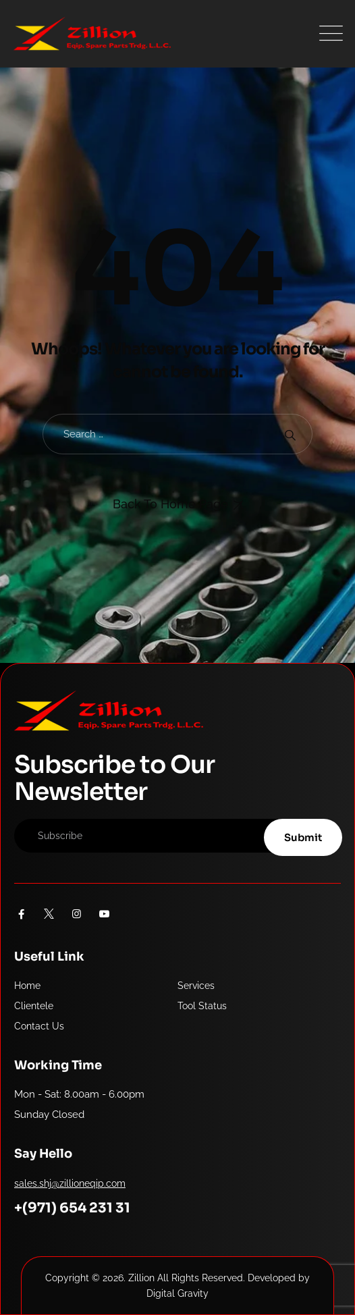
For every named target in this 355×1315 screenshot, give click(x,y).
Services (196, 985)
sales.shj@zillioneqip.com (70, 1183)
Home (27, 985)
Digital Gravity (177, 1293)
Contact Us (39, 1026)
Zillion (141, 1277)
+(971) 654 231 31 (72, 1208)
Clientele (33, 1005)
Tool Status (202, 1005)
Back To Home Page (170, 504)
